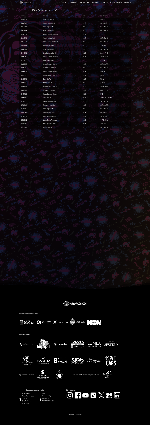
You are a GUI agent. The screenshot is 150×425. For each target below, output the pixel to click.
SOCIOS (105, 3)
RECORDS (95, 3)
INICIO (64, 3)
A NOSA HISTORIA (116, 3)
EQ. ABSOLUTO (84, 3)
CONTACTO (127, 3)
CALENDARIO (73, 3)
